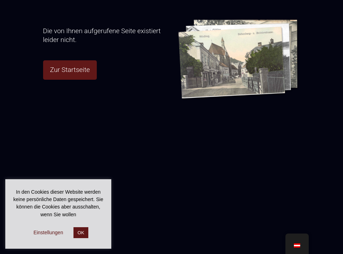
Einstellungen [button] (48, 232)
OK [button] (81, 232)
